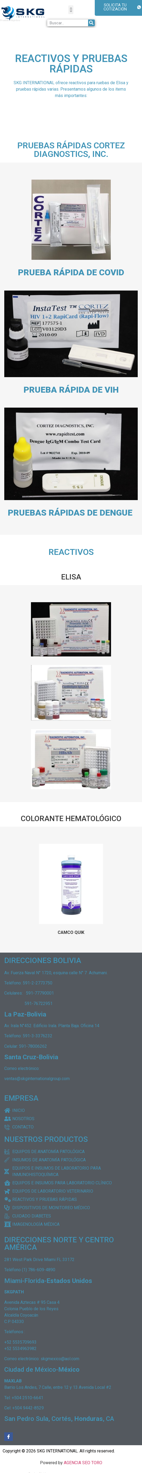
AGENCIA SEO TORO (83, 1462)
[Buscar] (91, 23)
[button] (70, 9)
